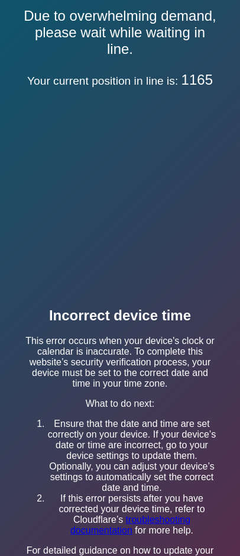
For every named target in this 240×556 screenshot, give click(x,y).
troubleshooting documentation (130, 525)
